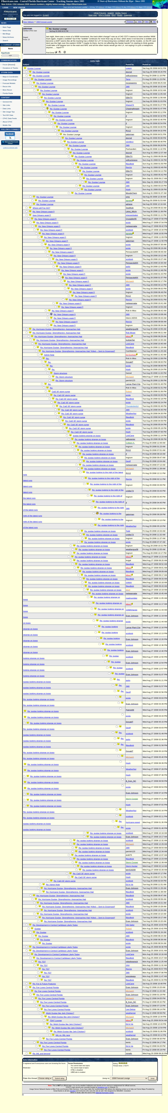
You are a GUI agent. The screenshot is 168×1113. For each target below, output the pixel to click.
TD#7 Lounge (56, 1020)
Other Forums (100, 13)
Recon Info (7, 86)
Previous (129, 21)
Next (146, 21)
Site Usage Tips (9, 112)
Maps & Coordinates (10, 77)
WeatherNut (131, 413)
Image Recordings (10, 80)
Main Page (7, 27)
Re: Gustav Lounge (41, 72)
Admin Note (49, 355)
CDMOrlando (131, 610)
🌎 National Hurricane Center (10, 142)
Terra (128, 79)
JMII (128, 87)
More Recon (7, 90)
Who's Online (104, 15)
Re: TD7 (42, 962)
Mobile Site (7, 125)
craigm (129, 68)
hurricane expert (133, 822)
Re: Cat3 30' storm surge (65, 395)
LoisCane (130, 344)
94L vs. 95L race (63, 1035)
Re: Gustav (41, 932)
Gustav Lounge (34, 68)
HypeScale (5, 53)
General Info (7, 102)
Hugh (128, 189)
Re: (47, 358)
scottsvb (129, 230)
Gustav (38, 929)
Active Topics (121, 13)
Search (5, 40)
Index (138, 21)
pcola (128, 222)
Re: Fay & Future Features (44, 984)
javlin (128, 266)
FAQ (114, 15)
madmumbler (131, 598)
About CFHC (7, 122)
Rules (119, 15)
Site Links (6, 105)
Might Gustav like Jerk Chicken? (60, 1013)
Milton (101, 7)
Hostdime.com (102, 1087)
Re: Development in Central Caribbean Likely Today (55, 925)
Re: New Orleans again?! (44, 212)
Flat (153, 21)
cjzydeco (129, 142)
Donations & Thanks (10, 68)
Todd (128, 531)
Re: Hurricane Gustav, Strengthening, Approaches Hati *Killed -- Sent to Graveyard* (78, 351)
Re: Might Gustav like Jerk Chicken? (64, 1017)
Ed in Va (129, 884)
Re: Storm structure (64, 377)
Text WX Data (8, 115)
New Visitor (19, 7)
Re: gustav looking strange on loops (90, 439)
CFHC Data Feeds (10, 118)
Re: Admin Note (53, 885)
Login (5, 7)
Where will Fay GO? (41, 208)
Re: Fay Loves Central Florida (46, 987)
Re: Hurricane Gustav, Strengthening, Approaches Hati (56, 329)
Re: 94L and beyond (41, 1053)
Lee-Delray (130, 1009)
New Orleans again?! (42, 215)
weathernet (131, 1013)
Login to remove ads (10, 148)
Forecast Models (9, 83)
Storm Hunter (131, 866)
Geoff (128, 461)
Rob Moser (130, 333)
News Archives (8, 37)
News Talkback (28, 22)
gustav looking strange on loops (86, 436)
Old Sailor (130, 925)
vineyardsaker (132, 215)
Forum (5, 65)
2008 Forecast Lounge (44, 22)
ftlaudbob (130, 164)
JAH (128, 965)
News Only (7, 30)
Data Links (7, 108)
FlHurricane (10, 11)
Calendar (128, 15)
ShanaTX (130, 105)
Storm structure (60, 373)
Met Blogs (6, 34)
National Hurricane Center (105, 1092)
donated (73, 1091)
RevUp (129, 167)
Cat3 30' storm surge (61, 391)
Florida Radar (8, 93)
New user (92, 15)
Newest (11, 65)
